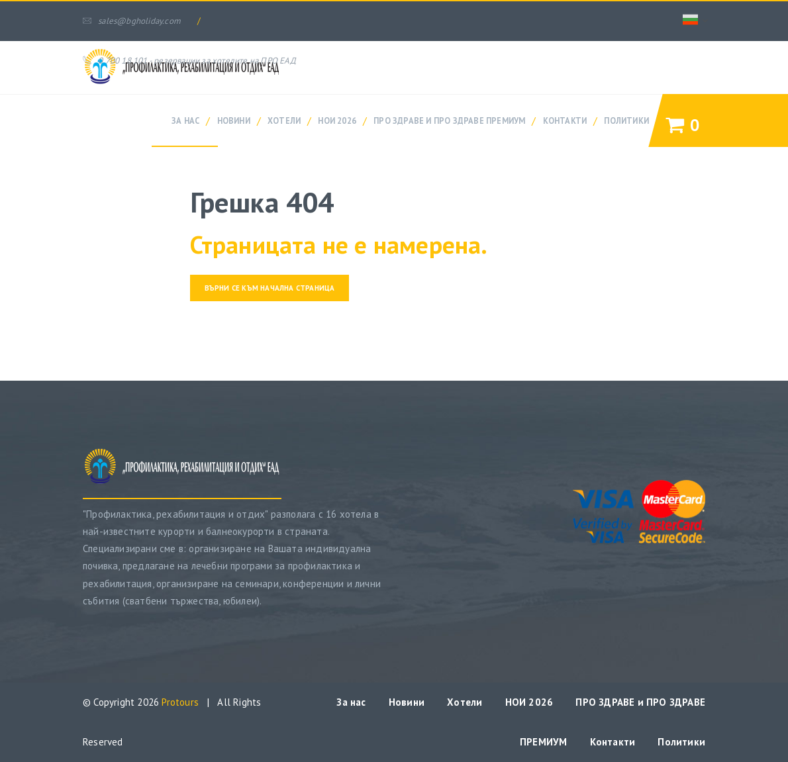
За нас (185, 120)
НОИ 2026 (337, 120)
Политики (626, 120)
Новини (233, 120)
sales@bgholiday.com (132, 20)
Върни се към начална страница (270, 288)
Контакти (565, 120)
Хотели (284, 120)
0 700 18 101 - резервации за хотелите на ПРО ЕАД (189, 60)
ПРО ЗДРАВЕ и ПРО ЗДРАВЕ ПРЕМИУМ (449, 120)
